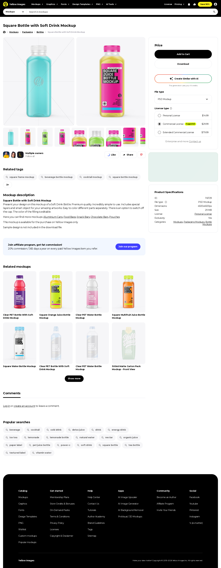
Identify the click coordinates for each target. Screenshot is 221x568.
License (168, 4)
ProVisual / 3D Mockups (130, 516)
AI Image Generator (128, 503)
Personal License (203, 214)
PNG (20, 523)
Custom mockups (27, 535)
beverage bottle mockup (56, 177)
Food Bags (70, 216)
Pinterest (194, 510)
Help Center (94, 497)
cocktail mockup (90, 177)
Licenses (54, 529)
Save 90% (205, 4)
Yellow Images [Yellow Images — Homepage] (26, 560)
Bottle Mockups (207, 223)
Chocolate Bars (99, 216)
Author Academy (96, 516)
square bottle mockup (123, 177)
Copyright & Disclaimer (61, 535)
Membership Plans (59, 497)
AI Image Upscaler (127, 497)
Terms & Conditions (60, 516)
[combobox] (122, 12)
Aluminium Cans (52, 216)
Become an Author (166, 497)
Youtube (193, 503)
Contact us (195, 141)
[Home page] (4, 32)
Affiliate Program (165, 503)
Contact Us (93, 503)
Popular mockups (27, 542)
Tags (90, 529)
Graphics (22, 503)
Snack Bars (83, 216)
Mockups (178, 222)
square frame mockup (20, 177)
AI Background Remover (131, 510)
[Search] (214, 12)
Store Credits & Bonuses (62, 503)
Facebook (194, 497)
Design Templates (27, 516)
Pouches (114, 216)
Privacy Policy (57, 523)
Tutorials (92, 510)
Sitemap (92, 535)
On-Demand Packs (60, 510)
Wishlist (22, 529)
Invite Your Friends (166, 510)
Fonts (21, 510)
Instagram (194, 516)
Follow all (29, 156)
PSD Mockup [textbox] (164, 99)
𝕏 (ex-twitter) (196, 523)
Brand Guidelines (96, 523)
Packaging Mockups (194, 222)
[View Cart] (189, 4)
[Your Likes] (194, 4)
